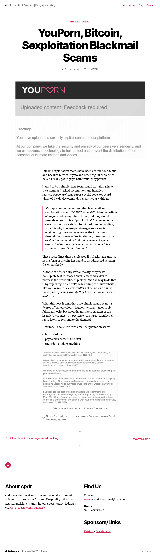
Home (123, 5)
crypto (67, 416)
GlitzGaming (105, 531)
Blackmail (58, 416)
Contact (150, 5)
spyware (63, 420)
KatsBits (89, 531)
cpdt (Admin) (73, 70)
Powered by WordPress (35, 551)
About (132, 5)
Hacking (75, 416)
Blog (141, 5)
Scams (86, 22)
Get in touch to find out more (28, 508)
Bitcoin (49, 416)
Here (87, 500)
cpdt (8, 5)
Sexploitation (102, 416)
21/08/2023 (93, 70)
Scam (92, 416)
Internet (75, 22)
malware (84, 416)
